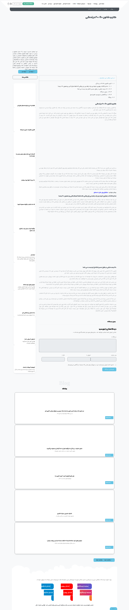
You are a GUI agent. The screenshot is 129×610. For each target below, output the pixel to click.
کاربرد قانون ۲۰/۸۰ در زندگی (104, 84)
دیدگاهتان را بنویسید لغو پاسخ (98, 95)
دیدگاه (113, 337)
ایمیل (88, 355)
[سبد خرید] (11, 4)
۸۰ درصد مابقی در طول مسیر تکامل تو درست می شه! (92, 89)
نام (63, 355)
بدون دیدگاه (103, 92)
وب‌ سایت (113, 355)
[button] (110, 317)
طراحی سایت (41, 605)
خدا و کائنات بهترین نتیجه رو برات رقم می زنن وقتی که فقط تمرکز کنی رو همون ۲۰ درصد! (83, 86)
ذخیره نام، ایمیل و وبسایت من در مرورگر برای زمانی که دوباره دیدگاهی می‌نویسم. (91, 365)
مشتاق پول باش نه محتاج (101, 193)
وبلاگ (109, 97)
